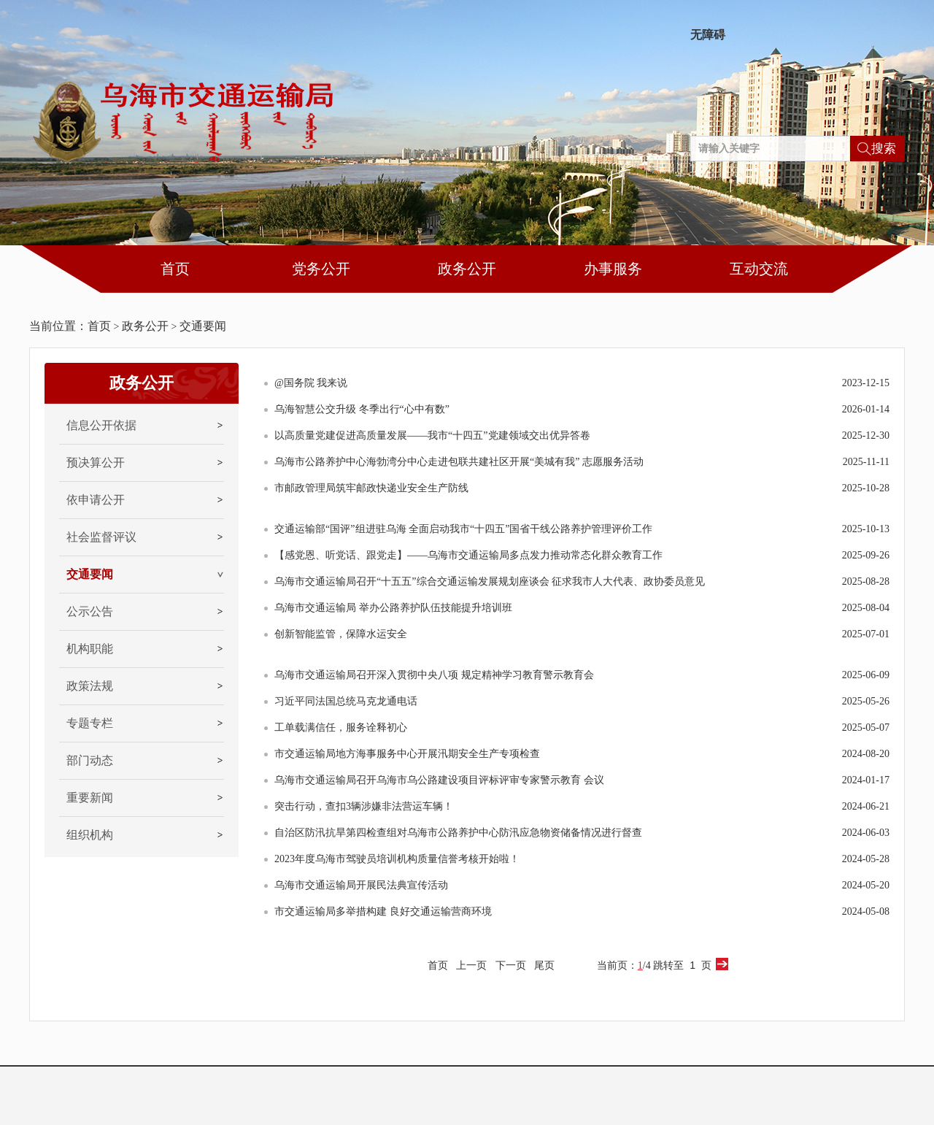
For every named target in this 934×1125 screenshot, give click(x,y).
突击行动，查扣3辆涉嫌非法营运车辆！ (363, 806)
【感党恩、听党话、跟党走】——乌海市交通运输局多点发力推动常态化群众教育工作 (468, 555)
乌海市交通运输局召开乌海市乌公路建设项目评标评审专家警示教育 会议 (439, 780)
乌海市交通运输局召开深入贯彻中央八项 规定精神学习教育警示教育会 (434, 674)
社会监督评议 (101, 537)
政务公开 (467, 269)
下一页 (510, 965)
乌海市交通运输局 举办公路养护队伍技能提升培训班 (393, 607)
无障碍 (707, 35)
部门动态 (89, 760)
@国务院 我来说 (310, 382)
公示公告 (89, 611)
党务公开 (321, 269)
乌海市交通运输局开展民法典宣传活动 (361, 885)
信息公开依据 (101, 425)
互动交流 (759, 269)
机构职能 (89, 648)
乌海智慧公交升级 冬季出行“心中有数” (361, 409)
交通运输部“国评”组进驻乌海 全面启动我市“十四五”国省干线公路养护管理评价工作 (463, 528)
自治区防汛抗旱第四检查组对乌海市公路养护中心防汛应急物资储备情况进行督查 (458, 832)
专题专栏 (89, 723)
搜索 (883, 148)
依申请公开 (95, 500)
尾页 (544, 965)
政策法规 (89, 686)
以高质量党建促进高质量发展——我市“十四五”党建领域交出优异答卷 (432, 435)
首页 (175, 269)
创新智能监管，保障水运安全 (340, 634)
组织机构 (89, 835)
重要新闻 (89, 797)
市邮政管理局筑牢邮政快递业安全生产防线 (371, 488)
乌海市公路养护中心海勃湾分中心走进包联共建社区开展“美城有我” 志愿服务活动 (459, 461)
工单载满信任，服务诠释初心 (340, 727)
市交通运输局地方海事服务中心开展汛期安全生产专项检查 (407, 753)
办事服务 (613, 269)
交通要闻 (203, 326)
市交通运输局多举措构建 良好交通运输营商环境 (383, 911)
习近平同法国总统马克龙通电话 (345, 701)
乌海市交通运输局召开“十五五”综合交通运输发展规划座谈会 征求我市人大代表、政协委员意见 (489, 581)
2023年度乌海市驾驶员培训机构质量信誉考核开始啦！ (397, 858)
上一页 (471, 965)
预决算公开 (95, 462)
